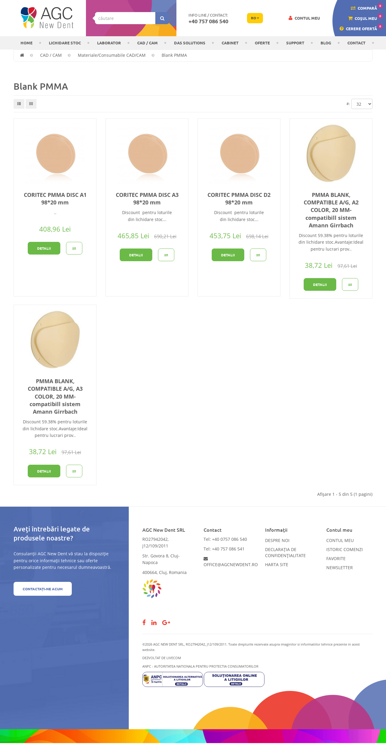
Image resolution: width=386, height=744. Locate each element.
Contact (356, 42)
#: (348, 103)
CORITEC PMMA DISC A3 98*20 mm (147, 198)
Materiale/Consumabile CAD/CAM (112, 55)
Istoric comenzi (344, 549)
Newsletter (339, 567)
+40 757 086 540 (208, 21)
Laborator (109, 42)
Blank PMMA (174, 55)
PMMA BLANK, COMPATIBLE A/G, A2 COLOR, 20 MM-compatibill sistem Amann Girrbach (331, 210)
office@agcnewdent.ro (231, 561)
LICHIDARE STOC (65, 42)
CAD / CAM (147, 42)
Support (295, 42)
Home (27, 42)
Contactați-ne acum (43, 588)
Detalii (44, 248)
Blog (326, 42)
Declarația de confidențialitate (285, 552)
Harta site (276, 564)
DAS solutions (189, 42)
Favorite (336, 558)
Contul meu (340, 540)
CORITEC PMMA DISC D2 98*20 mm (239, 198)
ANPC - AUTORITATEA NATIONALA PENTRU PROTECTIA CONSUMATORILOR (200, 666)
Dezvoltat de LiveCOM (161, 658)
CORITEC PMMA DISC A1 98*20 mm (55, 198)
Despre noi (277, 540)
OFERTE (262, 42)
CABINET (230, 42)
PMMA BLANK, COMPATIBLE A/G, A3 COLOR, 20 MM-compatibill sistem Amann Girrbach (55, 396)
